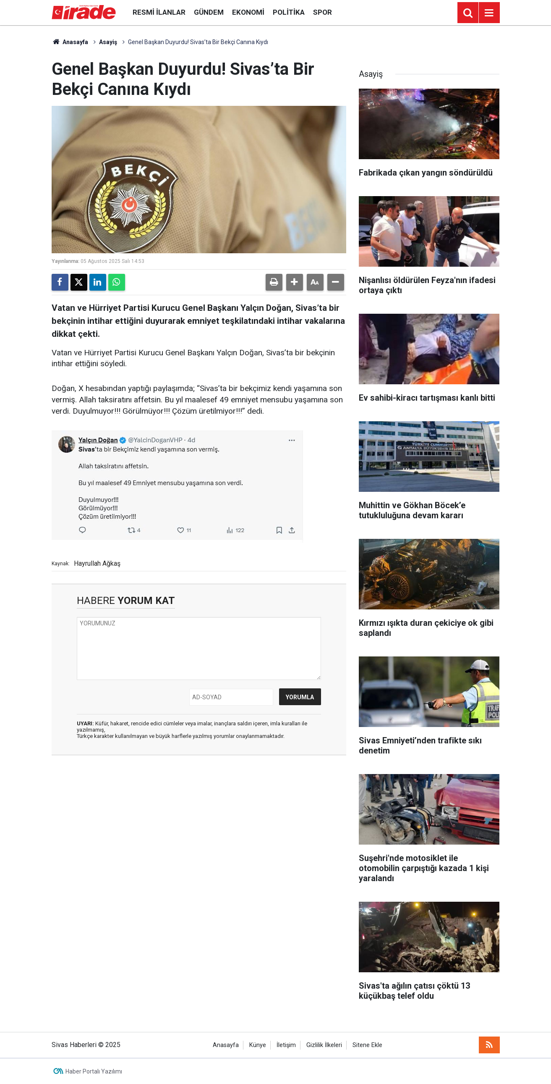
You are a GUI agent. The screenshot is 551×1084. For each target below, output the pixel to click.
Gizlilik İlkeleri (324, 1045)
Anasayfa (70, 42)
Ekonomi (248, 12)
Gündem (209, 12)
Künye (257, 1045)
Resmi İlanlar (159, 12)
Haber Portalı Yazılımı (93, 1071)
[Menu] (489, 13)
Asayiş (108, 42)
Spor (322, 12)
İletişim (286, 1045)
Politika (289, 12)
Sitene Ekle (367, 1045)
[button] (294, 282)
